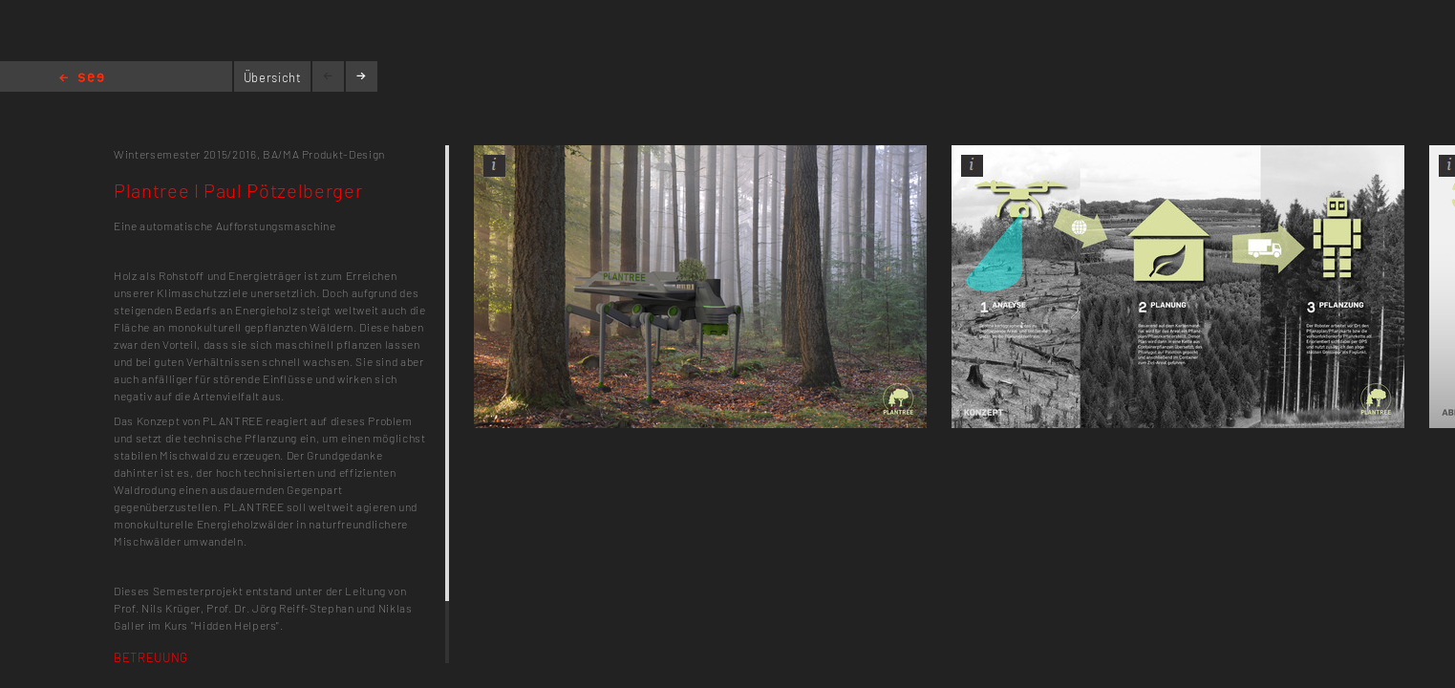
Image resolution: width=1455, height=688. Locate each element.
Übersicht (273, 77)
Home (81, 79)
